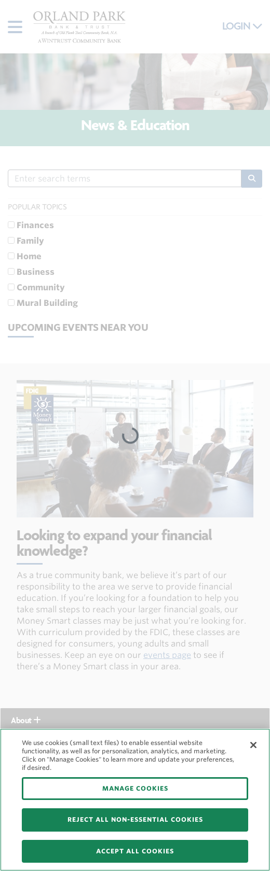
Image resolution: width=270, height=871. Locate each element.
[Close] (253, 745)
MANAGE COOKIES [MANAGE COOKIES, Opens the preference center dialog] (135, 788)
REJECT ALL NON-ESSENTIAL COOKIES (135, 819)
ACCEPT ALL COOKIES (135, 851)
